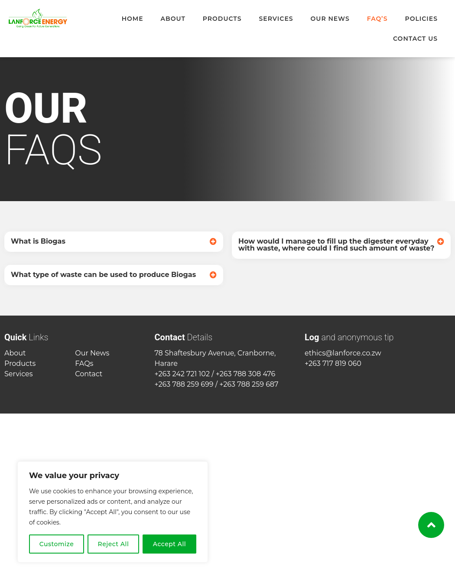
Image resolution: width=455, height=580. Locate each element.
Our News (330, 19)
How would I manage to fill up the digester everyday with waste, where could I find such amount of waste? (336, 244)
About (173, 19)
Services (276, 19)
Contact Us (415, 38)
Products (222, 19)
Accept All (169, 544)
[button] (113, 241)
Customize (56, 544)
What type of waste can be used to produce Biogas (103, 274)
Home (132, 19)
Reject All (113, 544)
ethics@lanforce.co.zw (343, 353)
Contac (87, 374)
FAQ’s (377, 19)
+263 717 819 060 (333, 363)
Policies (421, 19)
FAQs (84, 363)
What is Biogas (38, 241)
